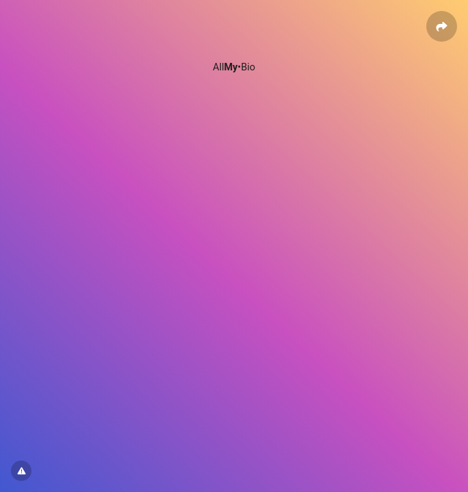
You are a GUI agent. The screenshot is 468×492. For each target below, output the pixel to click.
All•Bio (234, 67)
